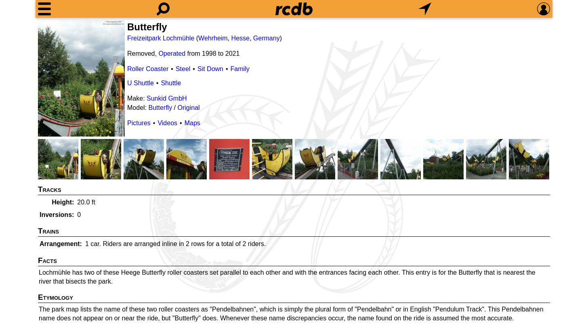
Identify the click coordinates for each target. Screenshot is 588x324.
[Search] (163, 8)
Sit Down (210, 68)
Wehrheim (213, 38)
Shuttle (171, 83)
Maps (192, 123)
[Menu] (44, 8)
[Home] (294, 8)
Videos (167, 123)
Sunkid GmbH (167, 98)
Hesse (240, 38)
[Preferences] (543, 8)
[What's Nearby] (424, 8)
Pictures (139, 123)
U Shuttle (140, 83)
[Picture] (81, 78)
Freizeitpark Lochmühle (160, 38)
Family (240, 68)
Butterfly (160, 107)
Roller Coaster (147, 68)
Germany (266, 38)
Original (189, 107)
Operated (171, 53)
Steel (183, 68)
